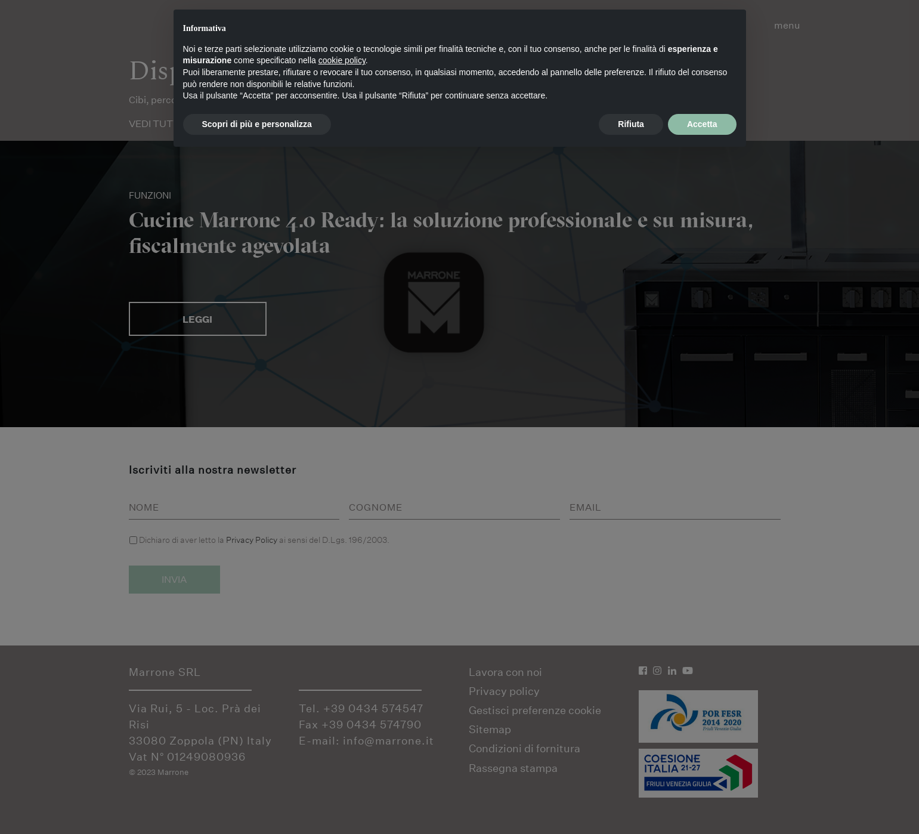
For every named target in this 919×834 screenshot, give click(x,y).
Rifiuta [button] (631, 124)
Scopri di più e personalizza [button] (257, 124)
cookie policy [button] (342, 60)
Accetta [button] (702, 124)
